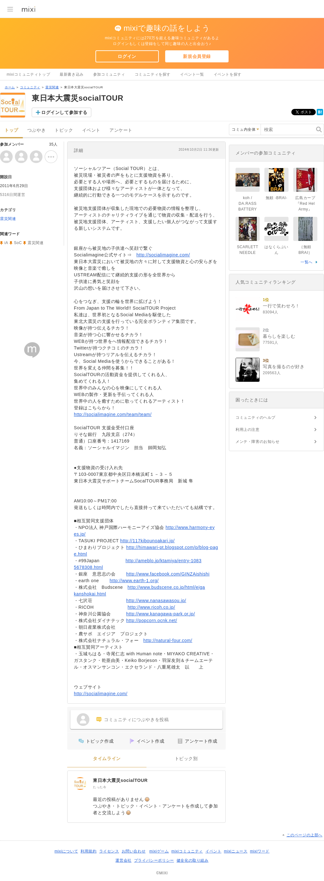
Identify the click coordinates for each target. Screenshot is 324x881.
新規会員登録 (197, 56)
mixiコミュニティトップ (28, 74)
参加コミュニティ (109, 74)
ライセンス (109, 851)
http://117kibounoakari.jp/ (147, 540)
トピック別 (186, 758)
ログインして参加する (64, 112)
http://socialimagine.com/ (163, 254)
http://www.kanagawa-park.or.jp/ (160, 613)
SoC (18, 243)
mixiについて (66, 851)
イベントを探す (228, 74)
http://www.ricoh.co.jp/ (151, 607)
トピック (64, 130)
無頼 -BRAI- (277, 198)
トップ (11, 130)
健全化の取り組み (193, 860)
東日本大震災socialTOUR (120, 780)
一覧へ (307, 262)
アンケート (121, 130)
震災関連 (52, 87)
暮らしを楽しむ (279, 336)
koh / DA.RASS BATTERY (247, 203)
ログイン (127, 56)
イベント (91, 130)
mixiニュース (235, 851)
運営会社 (123, 860)
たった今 (99, 787)
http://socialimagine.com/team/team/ (113, 414)
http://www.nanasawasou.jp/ (156, 600)
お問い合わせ (134, 851)
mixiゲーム (159, 851)
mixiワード (259, 851)
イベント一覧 (192, 74)
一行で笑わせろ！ (281, 305)
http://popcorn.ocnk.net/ (151, 620)
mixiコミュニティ (187, 851)
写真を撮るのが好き (283, 366)
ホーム (10, 87)
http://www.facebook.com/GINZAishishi (168, 573)
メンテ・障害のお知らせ (258, 441)
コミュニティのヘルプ (255, 417)
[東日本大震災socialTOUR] (80, 783)
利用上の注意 (248, 429)
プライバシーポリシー (154, 860)
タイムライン (107, 758)
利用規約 (88, 851)
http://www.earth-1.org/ (134, 580)
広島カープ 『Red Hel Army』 (307, 203)
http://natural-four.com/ (167, 640)
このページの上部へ (304, 835)
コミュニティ (30, 87)
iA (6, 243)
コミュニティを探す (153, 74)
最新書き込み (72, 74)
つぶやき (36, 130)
